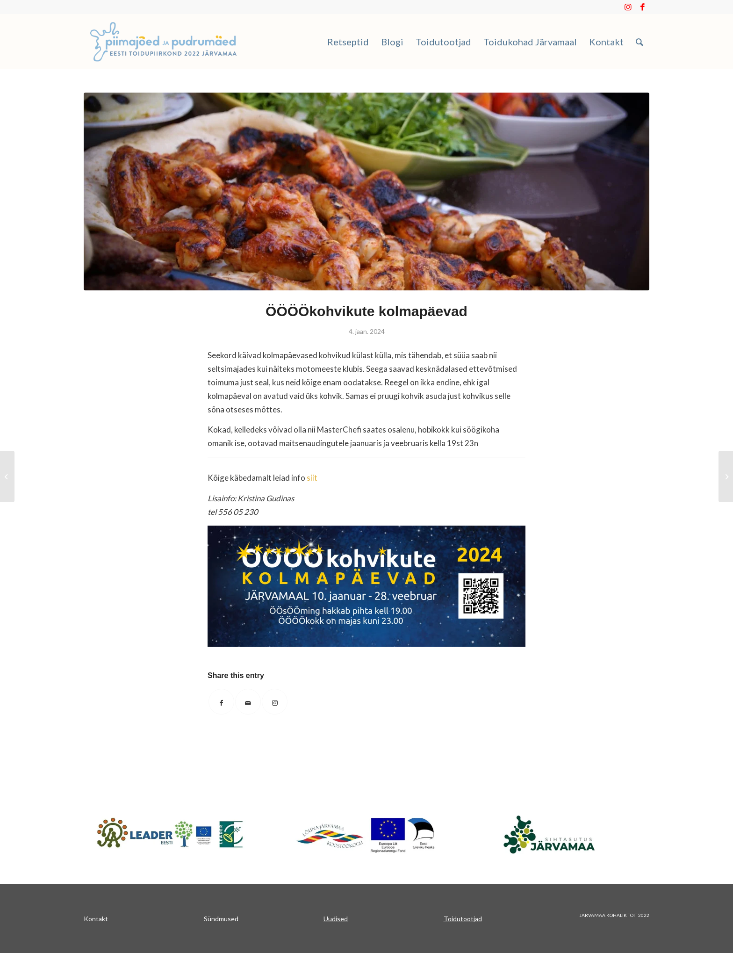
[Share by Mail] (248, 702)
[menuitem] (348, 41)
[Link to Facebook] (642, 7)
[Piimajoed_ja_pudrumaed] (163, 41)
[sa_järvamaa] (562, 834)
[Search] (639, 41)
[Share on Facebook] (221, 702)
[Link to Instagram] (628, 7)
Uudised (335, 919)
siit (312, 478)
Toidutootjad (463, 919)
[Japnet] (170, 834)
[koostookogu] (367, 834)
